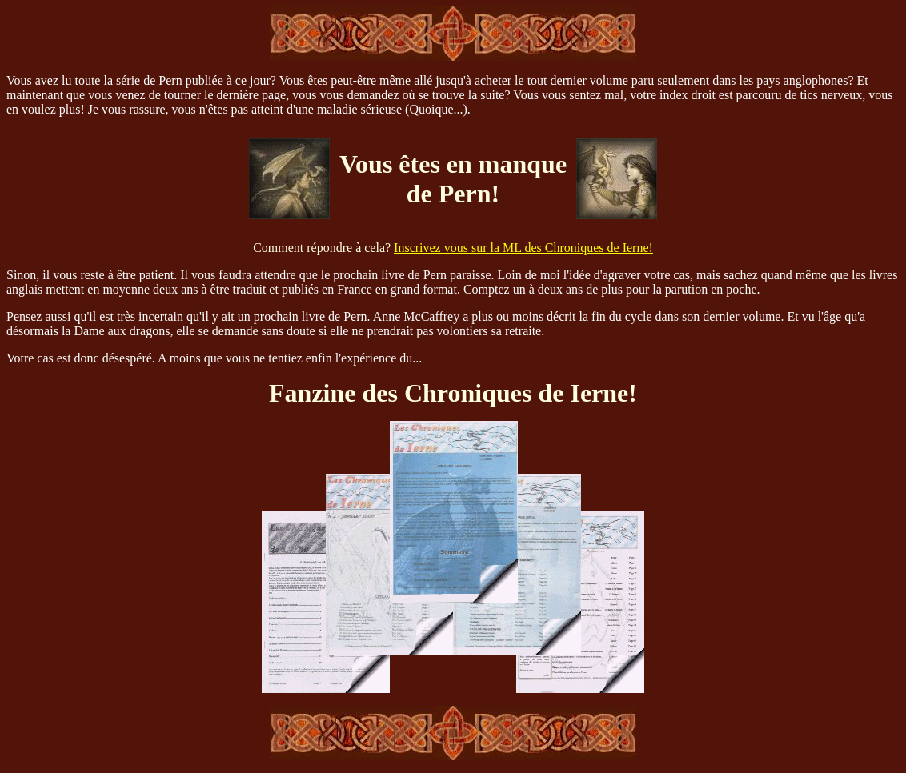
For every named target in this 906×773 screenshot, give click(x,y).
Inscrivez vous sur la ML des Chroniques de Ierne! (523, 247)
